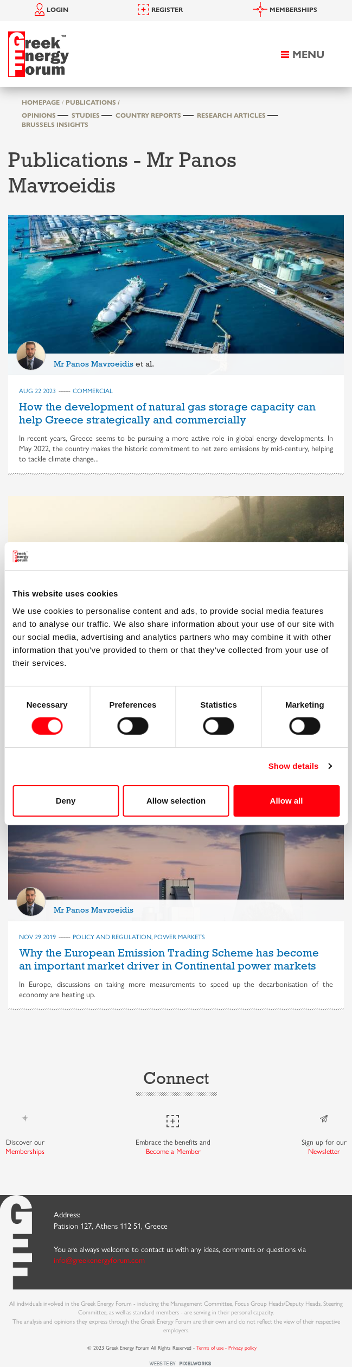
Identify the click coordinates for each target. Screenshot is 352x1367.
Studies (86, 115)
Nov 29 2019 (37, 936)
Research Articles (231, 115)
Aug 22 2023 (37, 390)
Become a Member (173, 1151)
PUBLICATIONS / (93, 102)
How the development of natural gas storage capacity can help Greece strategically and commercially (167, 413)
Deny (66, 800)
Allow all (286, 800)
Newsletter (324, 1151)
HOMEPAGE (41, 102)
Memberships (24, 1151)
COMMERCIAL (93, 390)
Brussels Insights (55, 124)
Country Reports (148, 115)
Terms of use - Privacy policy (226, 1347)
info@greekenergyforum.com (99, 1259)
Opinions (39, 115)
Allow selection (176, 800)
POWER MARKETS (179, 936)
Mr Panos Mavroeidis (93, 364)
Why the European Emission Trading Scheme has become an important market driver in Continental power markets (169, 959)
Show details (293, 766)
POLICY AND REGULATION (112, 936)
